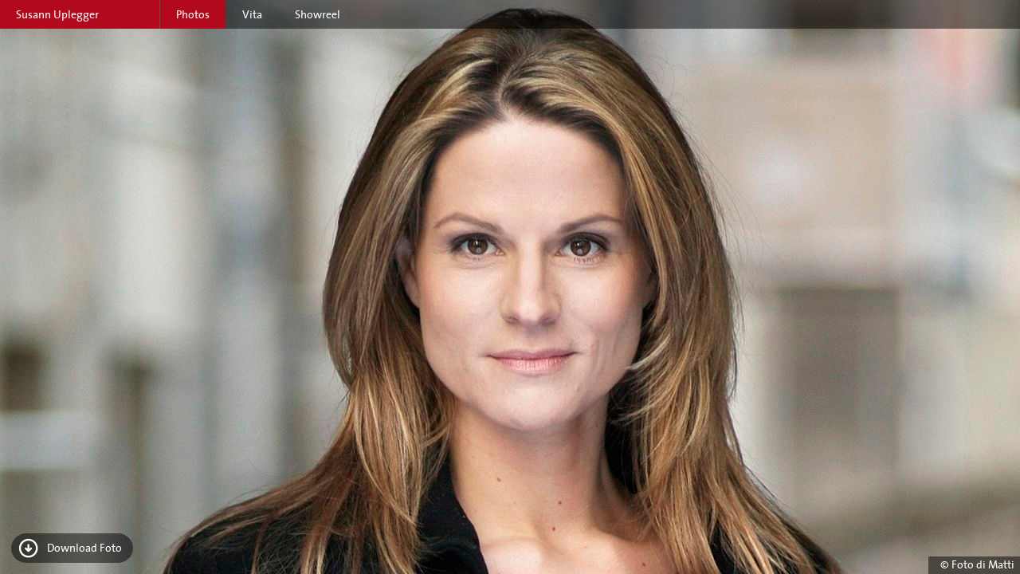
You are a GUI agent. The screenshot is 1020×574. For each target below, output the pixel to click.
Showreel (317, 14)
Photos (193, 14)
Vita (252, 14)
